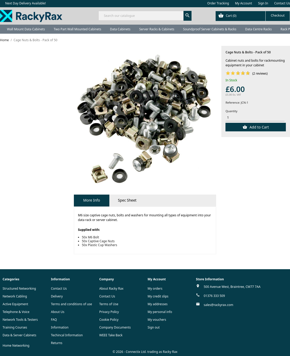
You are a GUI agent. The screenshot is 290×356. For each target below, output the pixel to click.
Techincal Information (67, 335)
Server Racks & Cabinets (156, 29)
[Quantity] (255, 117)
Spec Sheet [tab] (127, 200)
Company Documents (115, 327)
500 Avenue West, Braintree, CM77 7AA (232, 286)
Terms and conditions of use (71, 304)
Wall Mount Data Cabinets (26, 29)
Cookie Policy (108, 319)
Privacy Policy (109, 312)
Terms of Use (108, 304)
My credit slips (158, 296)
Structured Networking (19, 288)
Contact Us (282, 3)
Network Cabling (15, 296)
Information (60, 327)
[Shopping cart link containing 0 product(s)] (252, 16)
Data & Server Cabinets (19, 335)
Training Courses (15, 327)
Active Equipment (15, 304)
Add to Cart (259, 127)
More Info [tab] (91, 200)
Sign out (154, 327)
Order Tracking (218, 3)
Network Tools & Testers (20, 319)
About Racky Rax (111, 288)
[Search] (145, 15)
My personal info (160, 312)
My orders (155, 288)
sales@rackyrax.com (218, 305)
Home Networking (16, 345)
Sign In (263, 3)
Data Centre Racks (258, 29)
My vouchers (157, 319)
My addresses (158, 304)
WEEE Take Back (111, 335)
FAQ (54, 319)
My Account (243, 3)
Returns (56, 343)
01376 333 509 (214, 296)
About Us (58, 312)
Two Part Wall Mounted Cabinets (77, 29)
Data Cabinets (120, 29)
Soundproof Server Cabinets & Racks (209, 29)
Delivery (57, 296)
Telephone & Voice (16, 312)
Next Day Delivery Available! (25, 3)
